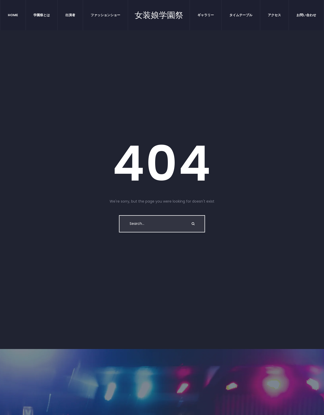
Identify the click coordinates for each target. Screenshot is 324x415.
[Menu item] (13, 15)
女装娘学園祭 (159, 15)
